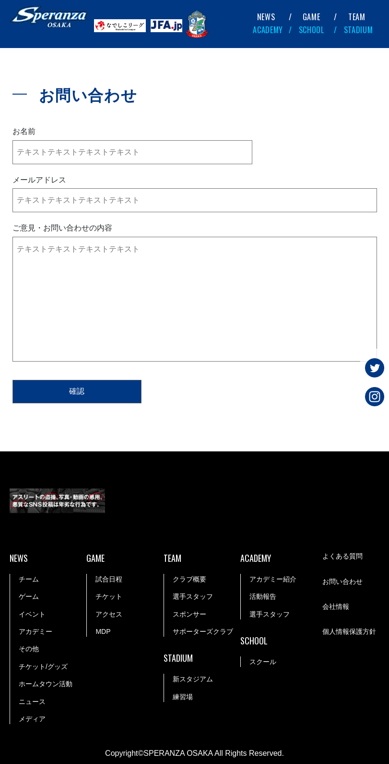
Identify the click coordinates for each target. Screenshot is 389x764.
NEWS (266, 17)
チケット (108, 596)
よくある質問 (342, 556)
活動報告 (262, 596)
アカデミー (35, 631)
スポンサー (189, 614)
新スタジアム (193, 679)
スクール (262, 661)
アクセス (108, 614)
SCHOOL (311, 30)
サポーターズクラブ (203, 631)
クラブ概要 (189, 578)
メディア (32, 718)
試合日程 (108, 578)
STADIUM (358, 30)
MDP (102, 631)
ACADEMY (268, 30)
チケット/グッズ (43, 666)
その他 (29, 649)
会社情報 (335, 606)
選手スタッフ (193, 596)
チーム (29, 578)
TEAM (356, 17)
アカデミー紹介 (272, 578)
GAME (311, 17)
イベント (32, 614)
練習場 (183, 696)
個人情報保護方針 (349, 632)
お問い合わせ (342, 581)
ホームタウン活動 (45, 684)
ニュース (32, 701)
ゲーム (29, 596)
